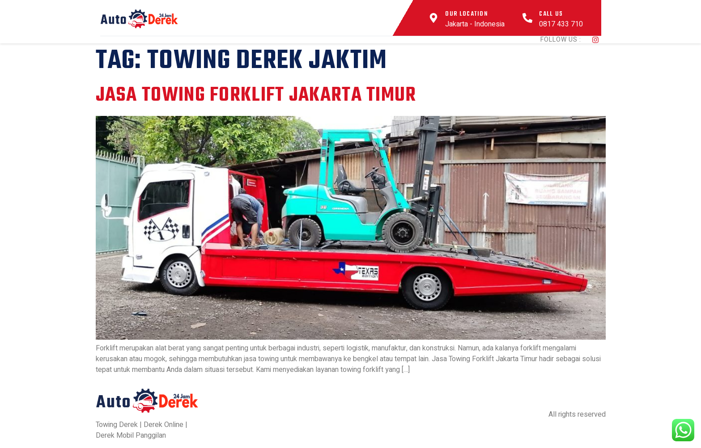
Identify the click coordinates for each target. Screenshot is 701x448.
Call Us (551, 14)
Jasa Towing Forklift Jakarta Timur (256, 95)
